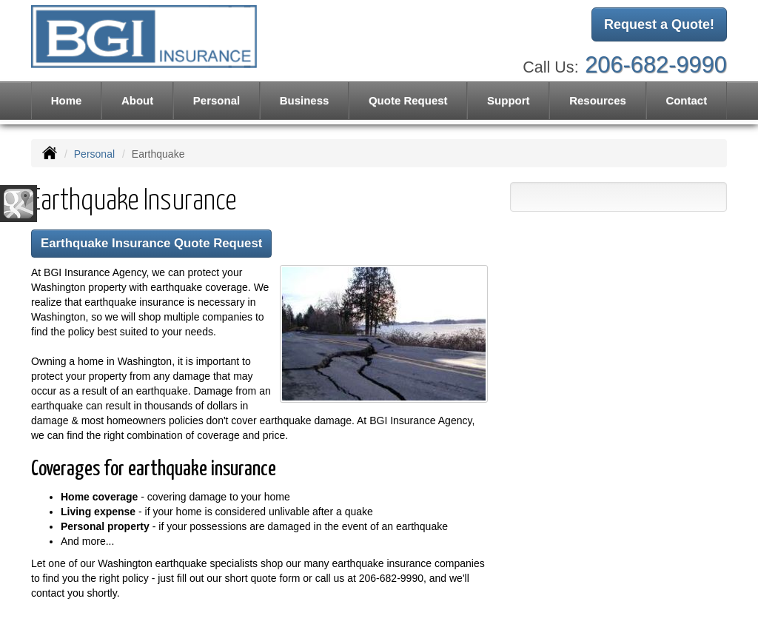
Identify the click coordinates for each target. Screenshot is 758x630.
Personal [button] (216, 100)
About (137, 100)
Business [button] (304, 100)
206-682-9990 (656, 65)
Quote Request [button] (408, 100)
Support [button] (508, 100)
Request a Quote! (659, 24)
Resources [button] (597, 100)
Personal (94, 154)
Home (66, 100)
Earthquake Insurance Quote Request (151, 243)
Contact (686, 100)
